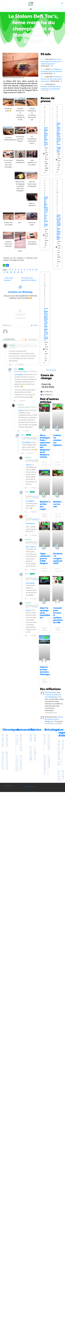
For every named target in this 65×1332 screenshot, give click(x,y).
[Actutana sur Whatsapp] (20, 287)
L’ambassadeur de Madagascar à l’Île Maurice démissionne (46, 137)
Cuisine (35, 729)
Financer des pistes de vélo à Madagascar (54, 719)
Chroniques (10, 729)
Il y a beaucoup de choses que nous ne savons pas (52, 71)
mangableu (24, 371)
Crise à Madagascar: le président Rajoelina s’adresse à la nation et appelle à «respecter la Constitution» (46, 324)
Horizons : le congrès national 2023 (58, 558)
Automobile (25, 729)
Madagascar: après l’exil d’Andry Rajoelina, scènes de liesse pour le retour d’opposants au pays (59, 137)
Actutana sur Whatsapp (20, 292)
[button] (30, 9)
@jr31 (28, 547)
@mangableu (19, 374)
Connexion (34, 325)
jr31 (33, 542)
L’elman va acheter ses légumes (57, 440)
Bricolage (52, 729)
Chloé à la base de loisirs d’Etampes (45, 671)
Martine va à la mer (57, 504)
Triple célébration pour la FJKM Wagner (46, 558)
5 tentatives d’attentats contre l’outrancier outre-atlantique (50, 86)
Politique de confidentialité (29, 786)
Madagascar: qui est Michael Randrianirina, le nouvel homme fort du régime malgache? (46, 212)
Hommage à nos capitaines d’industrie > (28, 280)
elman (15, 369)
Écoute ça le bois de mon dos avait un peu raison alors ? (51, 79)
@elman (21, 410)
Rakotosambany (50, 692)
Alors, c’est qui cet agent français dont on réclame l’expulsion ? (51, 61)
